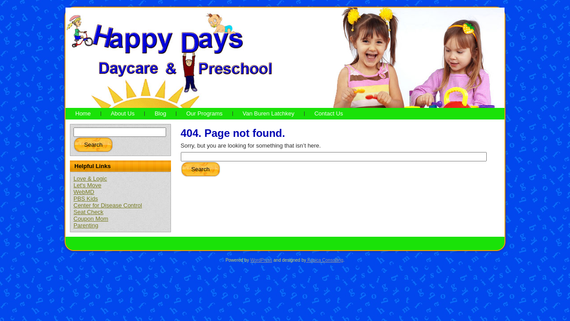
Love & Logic (90, 178)
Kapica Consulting (324, 260)
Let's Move (87, 185)
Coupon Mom (90, 218)
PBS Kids (85, 198)
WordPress (261, 260)
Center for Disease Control (107, 205)
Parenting (85, 225)
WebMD (83, 192)
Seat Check (88, 212)
